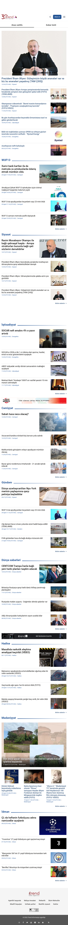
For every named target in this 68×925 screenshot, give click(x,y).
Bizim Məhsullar (54, 900)
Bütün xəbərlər (60, 229)
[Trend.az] (9, 17)
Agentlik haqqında (14, 900)
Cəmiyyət (7, 408)
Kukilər (55, 904)
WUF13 (6, 160)
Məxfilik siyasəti (44, 904)
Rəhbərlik (42, 900)
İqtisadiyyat (9, 324)
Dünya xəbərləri (11, 560)
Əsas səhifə (17, 25)
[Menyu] (64, 17)
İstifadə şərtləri (30, 904)
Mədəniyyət (9, 717)
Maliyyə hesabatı (30, 900)
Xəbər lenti (51, 25)
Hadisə (6, 643)
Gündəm (7, 482)
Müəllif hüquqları (16, 904)
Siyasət (6, 234)
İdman (5, 811)
